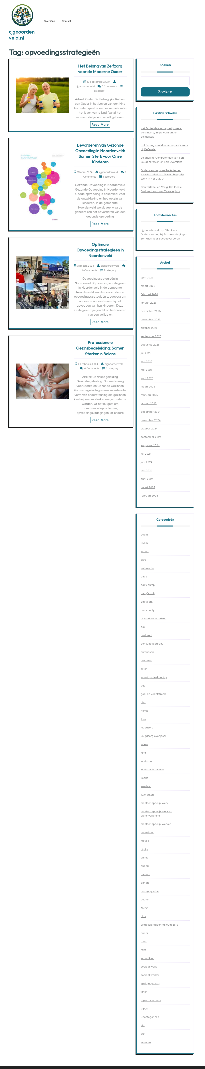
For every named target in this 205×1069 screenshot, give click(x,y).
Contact (66, 21)
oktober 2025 (149, 327)
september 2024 (151, 436)
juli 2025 (146, 353)
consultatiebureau (152, 643)
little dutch (147, 794)
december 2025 (151, 311)
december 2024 (151, 411)
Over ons (49, 21)
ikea (143, 719)
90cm (144, 534)
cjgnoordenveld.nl (21, 35)
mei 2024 (146, 470)
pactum (145, 874)
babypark (147, 601)
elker (144, 668)
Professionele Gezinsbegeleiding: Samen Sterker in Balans (100, 348)
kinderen (146, 761)
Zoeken (165, 65)
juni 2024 (146, 462)
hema (144, 710)
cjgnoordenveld (150, 230)
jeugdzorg (147, 727)
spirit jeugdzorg (150, 983)
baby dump (148, 584)
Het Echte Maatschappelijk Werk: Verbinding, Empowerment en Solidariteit (161, 132)
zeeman (146, 1042)
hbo (143, 702)
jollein (144, 744)
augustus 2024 (150, 445)
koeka (144, 777)
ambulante (147, 568)
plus (143, 916)
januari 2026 (149, 302)
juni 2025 (146, 361)
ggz (143, 685)
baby (144, 576)
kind (143, 752)
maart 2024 (148, 487)
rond (144, 941)
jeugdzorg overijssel (153, 735)
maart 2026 (148, 285)
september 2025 (151, 336)
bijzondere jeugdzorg (154, 618)
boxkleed (146, 635)
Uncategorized (150, 1016)
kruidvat (146, 786)
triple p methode (151, 1000)
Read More (100, 124)
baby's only (148, 593)
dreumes (146, 660)
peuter (145, 899)
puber (144, 933)
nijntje (144, 849)
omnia (144, 857)
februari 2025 (149, 394)
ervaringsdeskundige (154, 677)
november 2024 (151, 420)
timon (144, 991)
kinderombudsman (152, 769)
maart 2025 (148, 386)
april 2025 (147, 378)
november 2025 (151, 319)
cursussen (147, 652)
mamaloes (147, 832)
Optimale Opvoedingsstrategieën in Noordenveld (100, 250)
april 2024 (147, 478)
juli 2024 (146, 453)
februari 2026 (149, 294)
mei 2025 (146, 369)
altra (143, 559)
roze (143, 949)
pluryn (145, 907)
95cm (144, 542)
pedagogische (150, 891)
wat (143, 1033)
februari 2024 (149, 495)
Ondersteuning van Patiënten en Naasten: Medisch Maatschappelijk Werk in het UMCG (162, 174)
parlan (145, 882)
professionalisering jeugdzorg (159, 924)
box (143, 626)
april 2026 (147, 277)
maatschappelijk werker (156, 824)
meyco (145, 840)
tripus (144, 1008)
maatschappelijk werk (154, 803)
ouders (145, 865)
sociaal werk (149, 966)
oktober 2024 (149, 428)
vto (143, 1025)
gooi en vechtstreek (153, 693)
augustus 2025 (150, 344)
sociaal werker (150, 975)
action (145, 551)
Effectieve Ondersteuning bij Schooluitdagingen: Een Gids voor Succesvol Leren (164, 234)
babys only (147, 610)
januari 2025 (149, 403)
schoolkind (147, 958)
